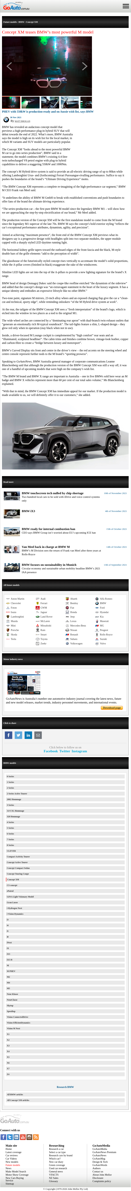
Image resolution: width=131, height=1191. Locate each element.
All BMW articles (15, 1094)
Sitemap (10, 1183)
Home (9, 1149)
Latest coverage (13, 1152)
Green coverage (57, 1165)
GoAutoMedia (99, 1149)
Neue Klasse (12, 994)
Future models (13, 1165)
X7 (8, 1068)
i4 (7, 925)
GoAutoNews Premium (104, 1152)
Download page (112, 707)
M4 (8, 982)
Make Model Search (16, 1171)
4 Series (10, 822)
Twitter (64, 751)
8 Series (10, 845)
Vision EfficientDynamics (18, 1022)
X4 (8, 1051)
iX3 (8, 954)
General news (56, 1171)
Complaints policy (101, 1181)
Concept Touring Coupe (18, 874)
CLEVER (11, 851)
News (8, 1168)
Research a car (56, 1149)
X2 (8, 1040)
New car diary (56, 1162)
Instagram (79, 751)
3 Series (10, 805)
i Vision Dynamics (15, 914)
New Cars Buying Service (15, 1179)
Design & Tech (100, 1162)
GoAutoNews (99, 1155)
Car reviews (12, 1155)
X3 (8, 1045)
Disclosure (97, 1178)
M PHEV (11, 971)
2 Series (10, 788)
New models (12, 1162)
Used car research (58, 1168)
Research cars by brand (61, 1155)
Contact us (97, 1171)
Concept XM (13, 879)
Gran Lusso (12, 902)
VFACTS (54, 1174)
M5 (8, 988)
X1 (8, 1034)
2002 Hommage (14, 799)
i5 (7, 931)
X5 (8, 1057)
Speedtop (11, 1011)
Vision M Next (13, 1028)
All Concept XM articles (18, 1100)
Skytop (10, 1005)
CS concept (12, 885)
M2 (8, 977)
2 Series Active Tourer (17, 793)
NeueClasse (12, 1000)
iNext (9, 942)
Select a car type (57, 1152)
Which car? (55, 1158)
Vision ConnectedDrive (17, 1017)
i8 (7, 937)
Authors (96, 1168)
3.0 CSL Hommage (15, 811)
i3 (7, 919)
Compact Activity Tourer (18, 856)
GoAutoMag (98, 1158)
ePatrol (10, 891)
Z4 (8, 1074)
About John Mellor (102, 1174)
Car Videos (11, 1158)
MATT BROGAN (22, 121)
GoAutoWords (99, 1165)
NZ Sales (53, 1178)
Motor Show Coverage (17, 1174)
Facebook (51, 751)
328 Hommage (13, 816)
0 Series (10, 776)
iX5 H (9, 959)
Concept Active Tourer (17, 862)
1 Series (10, 782)
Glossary (53, 1181)
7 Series (10, 839)
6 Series (10, 833)
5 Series (10, 828)
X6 (8, 1063)
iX (8, 948)
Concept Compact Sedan (18, 868)
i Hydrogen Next (14, 908)
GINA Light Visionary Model (20, 896)
